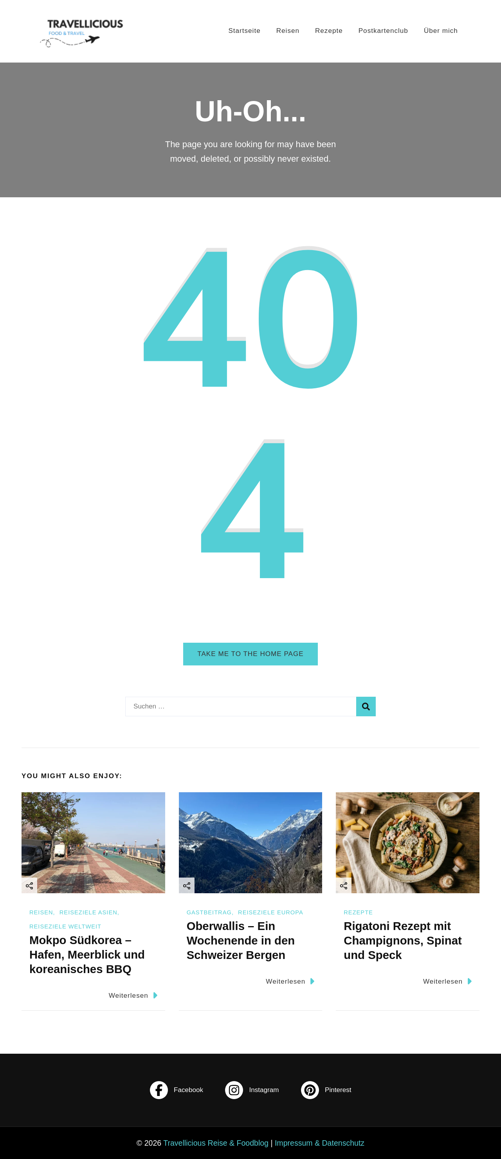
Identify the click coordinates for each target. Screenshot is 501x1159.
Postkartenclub (383, 30)
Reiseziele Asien (88, 912)
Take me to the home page (250, 654)
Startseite (244, 30)
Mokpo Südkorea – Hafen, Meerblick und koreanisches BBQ (87, 954)
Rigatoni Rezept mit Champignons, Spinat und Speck (402, 940)
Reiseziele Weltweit (65, 926)
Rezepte (329, 30)
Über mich (441, 30)
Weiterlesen (133, 995)
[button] (17, 1142)
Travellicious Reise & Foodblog (216, 1143)
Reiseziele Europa (270, 912)
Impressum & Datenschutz (319, 1143)
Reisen (287, 30)
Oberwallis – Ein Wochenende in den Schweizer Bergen (241, 940)
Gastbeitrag (209, 912)
